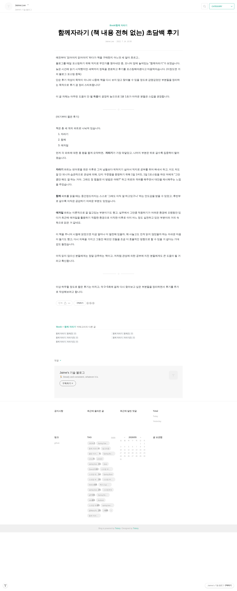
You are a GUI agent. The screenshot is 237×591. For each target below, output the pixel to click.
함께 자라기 (70, 385)
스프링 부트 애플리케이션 (109, 538)
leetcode (92, 543)
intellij (91, 559)
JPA (104, 569)
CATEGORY (222, 6)
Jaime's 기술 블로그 (72, 431)
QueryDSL (93, 528)
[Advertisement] (118, 324)
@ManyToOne (94, 569)
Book (59, 385)
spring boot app (95, 523)
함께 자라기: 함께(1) (121, 392)
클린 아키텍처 (94, 512)
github (56, 502)
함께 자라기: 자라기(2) (122, 396)
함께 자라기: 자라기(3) (65, 396)
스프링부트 (107, 549)
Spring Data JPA (104, 502)
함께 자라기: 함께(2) (64, 392)
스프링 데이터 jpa (95, 533)
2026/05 (133, 496)
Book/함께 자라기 (118, 25)
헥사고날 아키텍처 (106, 543)
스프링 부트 (93, 564)
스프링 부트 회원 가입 (95, 538)
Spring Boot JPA (109, 512)
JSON (91, 502)
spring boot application (108, 564)
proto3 (99, 518)
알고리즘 (105, 507)
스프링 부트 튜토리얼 (107, 528)
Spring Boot (107, 533)
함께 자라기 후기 (95, 574)
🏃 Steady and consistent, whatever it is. (79, 435)
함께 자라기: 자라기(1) (65, 400)
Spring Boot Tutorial (104, 554)
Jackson (101, 559)
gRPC (91, 554)
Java (105, 523)
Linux (91, 518)
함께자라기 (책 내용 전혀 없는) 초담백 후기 (118, 32)
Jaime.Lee (22, 5)
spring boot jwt (94, 549)
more (113, 496)
